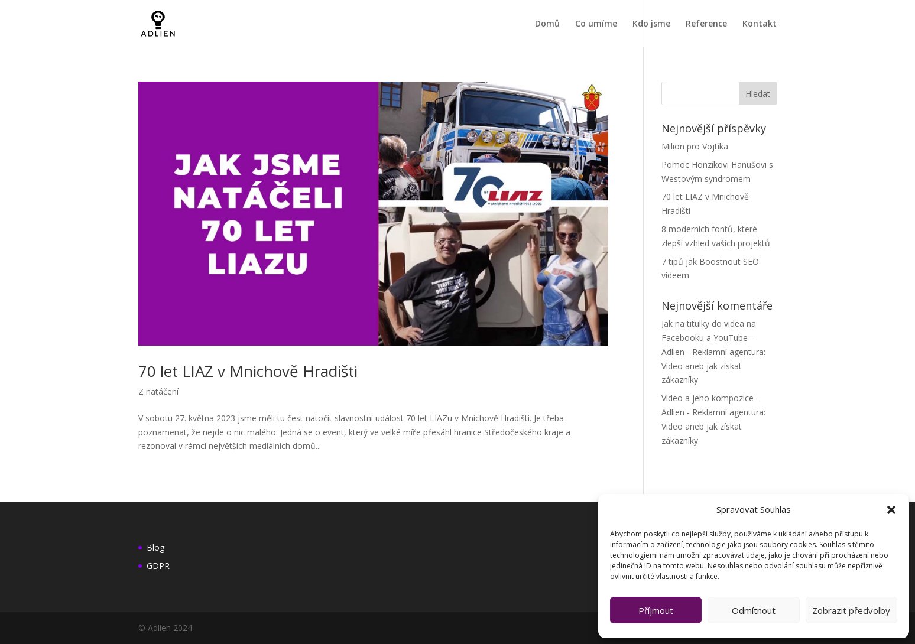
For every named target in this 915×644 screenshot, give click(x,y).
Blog (155, 547)
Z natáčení (158, 391)
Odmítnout (754, 610)
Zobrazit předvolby (851, 610)
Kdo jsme (651, 24)
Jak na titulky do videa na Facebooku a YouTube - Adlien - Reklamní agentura (712, 337)
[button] (891, 510)
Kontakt (759, 24)
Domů (547, 24)
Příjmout (655, 610)
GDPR (158, 565)
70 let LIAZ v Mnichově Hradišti (248, 371)
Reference (706, 24)
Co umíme (596, 24)
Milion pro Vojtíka (694, 146)
